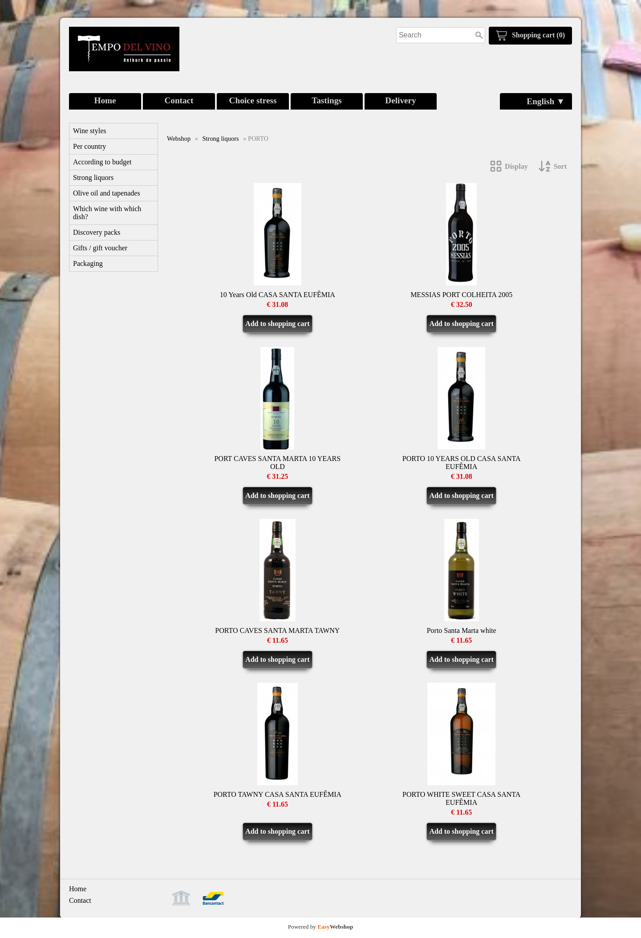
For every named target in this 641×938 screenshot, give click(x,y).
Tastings (327, 100)
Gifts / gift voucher (100, 248)
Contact (178, 100)
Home (105, 100)
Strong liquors (93, 177)
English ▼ (546, 101)
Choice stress (253, 100)
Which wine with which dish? (107, 212)
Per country (89, 146)
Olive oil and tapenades (106, 193)
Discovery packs (96, 232)
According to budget (102, 162)
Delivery (400, 100)
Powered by (320, 926)
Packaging (88, 263)
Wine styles (89, 131)
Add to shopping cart (277, 323)
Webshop (179, 138)
